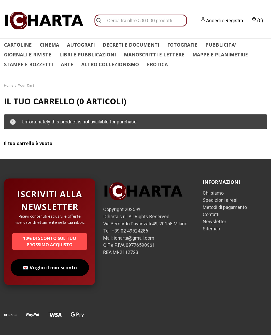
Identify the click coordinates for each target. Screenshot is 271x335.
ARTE (67, 64)
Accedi (213, 20)
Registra (234, 20)
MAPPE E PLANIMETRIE (220, 54)
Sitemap (211, 228)
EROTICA (157, 64)
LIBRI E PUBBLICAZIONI (87, 54)
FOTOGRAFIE (182, 45)
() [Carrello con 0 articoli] (257, 20)
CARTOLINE (18, 45)
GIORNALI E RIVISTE (27, 54)
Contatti (211, 214)
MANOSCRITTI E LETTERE (154, 54)
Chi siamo (213, 193)
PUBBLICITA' (220, 45)
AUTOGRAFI (81, 45)
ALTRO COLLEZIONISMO (110, 64)
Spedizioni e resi (220, 200)
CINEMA (49, 45)
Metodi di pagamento (225, 207)
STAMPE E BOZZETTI (28, 64)
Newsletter (214, 221)
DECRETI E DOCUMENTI (131, 45)
